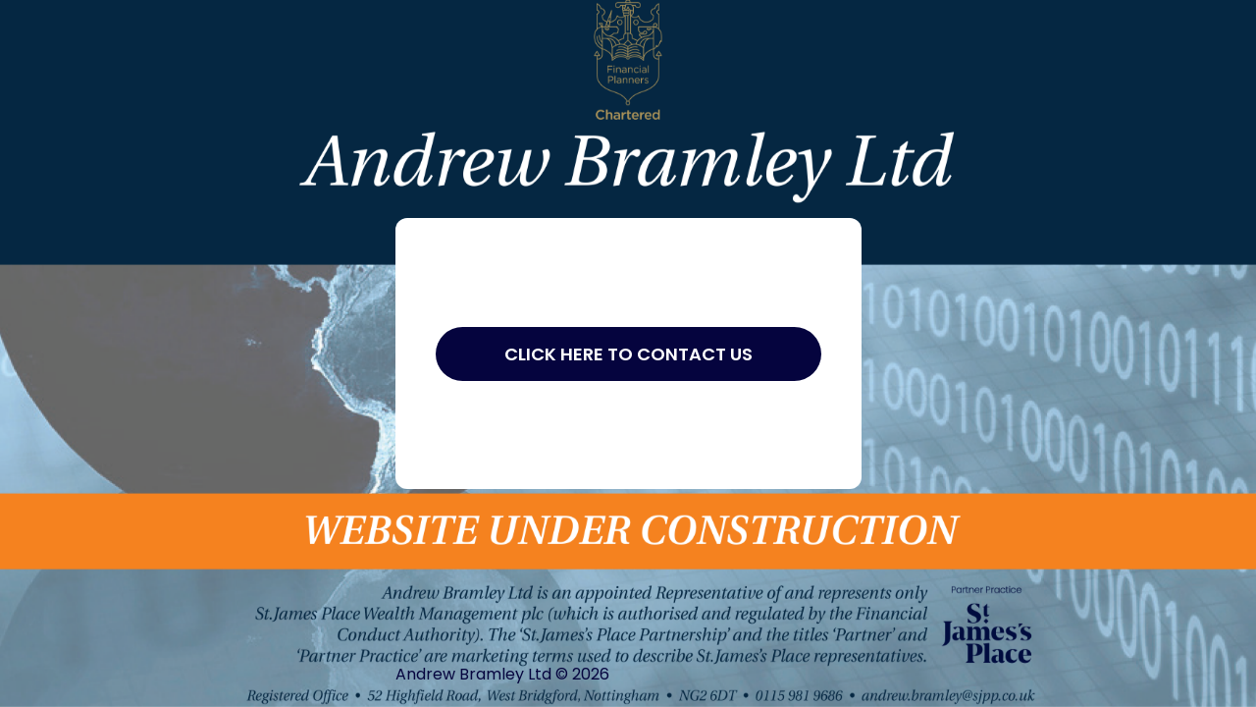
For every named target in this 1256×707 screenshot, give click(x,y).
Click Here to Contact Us (628, 354)
